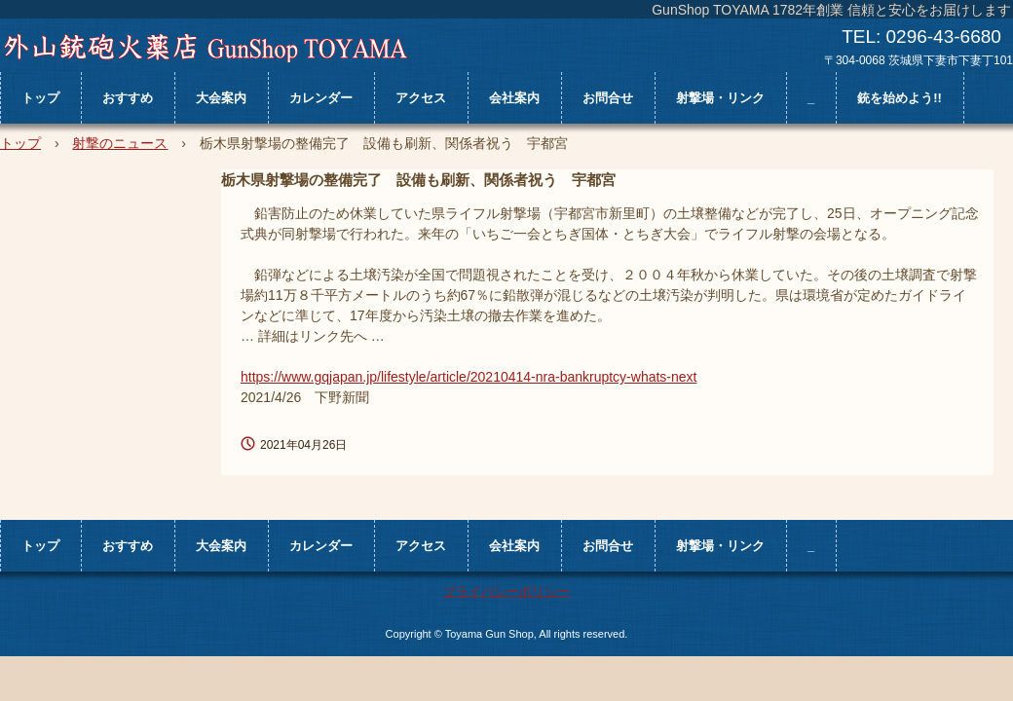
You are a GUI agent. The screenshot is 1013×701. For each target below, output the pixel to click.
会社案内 (514, 98)
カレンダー (321, 98)
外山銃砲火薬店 (205, 47)
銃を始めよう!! (899, 98)
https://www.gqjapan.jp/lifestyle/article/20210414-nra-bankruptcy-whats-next (468, 377)
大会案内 (221, 98)
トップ (40, 98)
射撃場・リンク (720, 98)
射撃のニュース (120, 143)
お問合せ (607, 98)
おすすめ (127, 98)
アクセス (420, 98)
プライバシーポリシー (506, 591)
